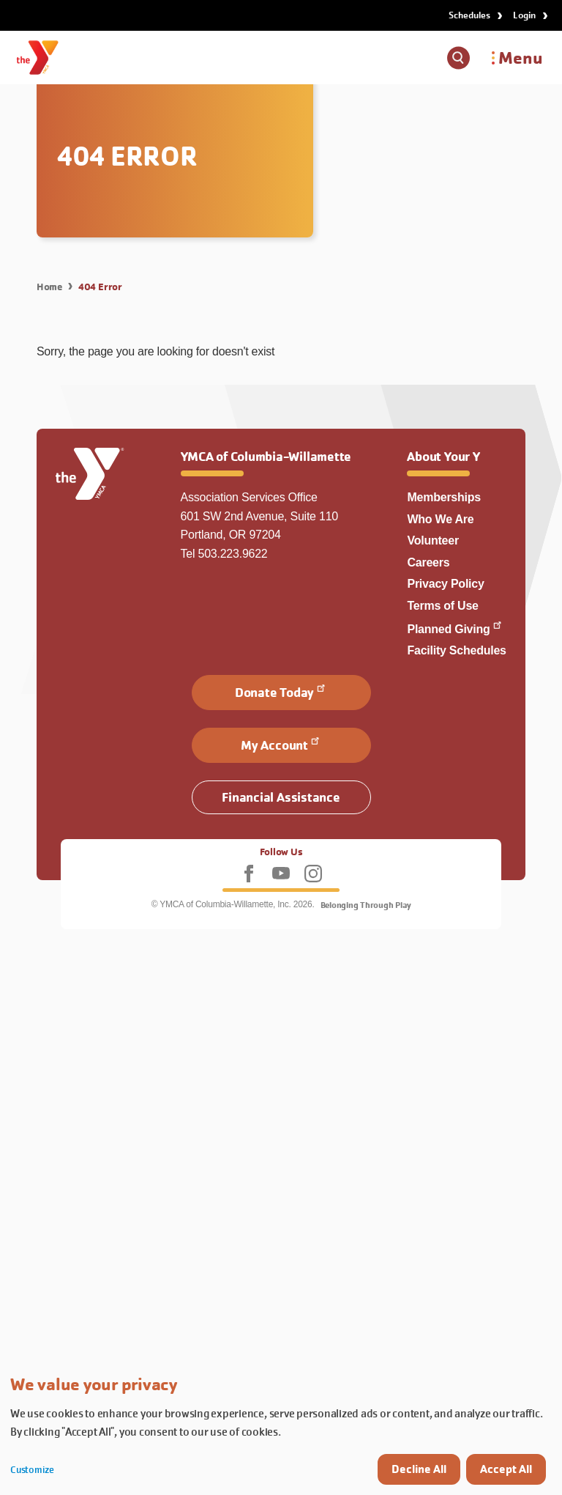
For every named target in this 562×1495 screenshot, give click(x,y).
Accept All (506, 1469)
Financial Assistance (281, 797)
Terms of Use (442, 605)
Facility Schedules (456, 650)
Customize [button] (32, 1469)
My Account (281, 743)
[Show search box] (458, 58)
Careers (428, 562)
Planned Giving (455, 629)
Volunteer (432, 540)
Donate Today (281, 691)
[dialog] (281, 1428)
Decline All (418, 1469)
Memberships (444, 497)
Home (49, 286)
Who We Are (440, 519)
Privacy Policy (445, 583)
